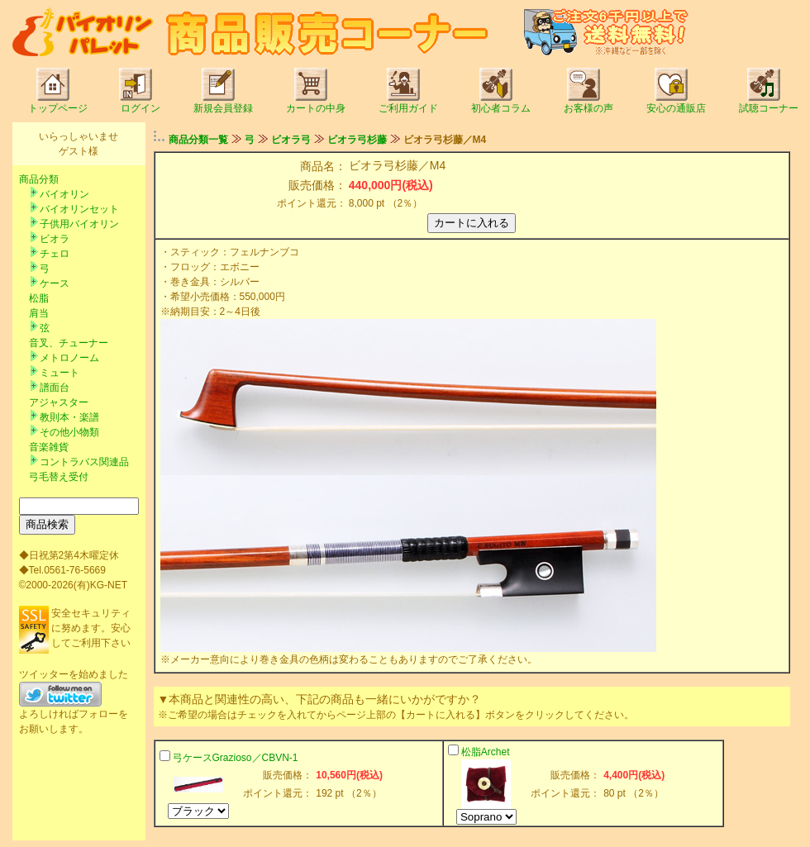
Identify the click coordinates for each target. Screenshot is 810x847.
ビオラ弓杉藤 (357, 139)
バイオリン (64, 194)
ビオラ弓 (291, 139)
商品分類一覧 (198, 139)
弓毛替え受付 (58, 477)
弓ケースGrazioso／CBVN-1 (235, 758)
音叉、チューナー (68, 343)
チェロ (54, 253)
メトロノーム (69, 358)
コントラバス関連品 (84, 462)
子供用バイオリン (79, 224)
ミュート (59, 372)
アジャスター (58, 402)
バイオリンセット (79, 209)
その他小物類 (69, 432)
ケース (54, 283)
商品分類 (39, 179)
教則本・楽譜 (69, 417)
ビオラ (54, 239)
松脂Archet (485, 752)
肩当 (39, 313)
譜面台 (54, 387)
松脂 (39, 298)
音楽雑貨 (49, 447)
